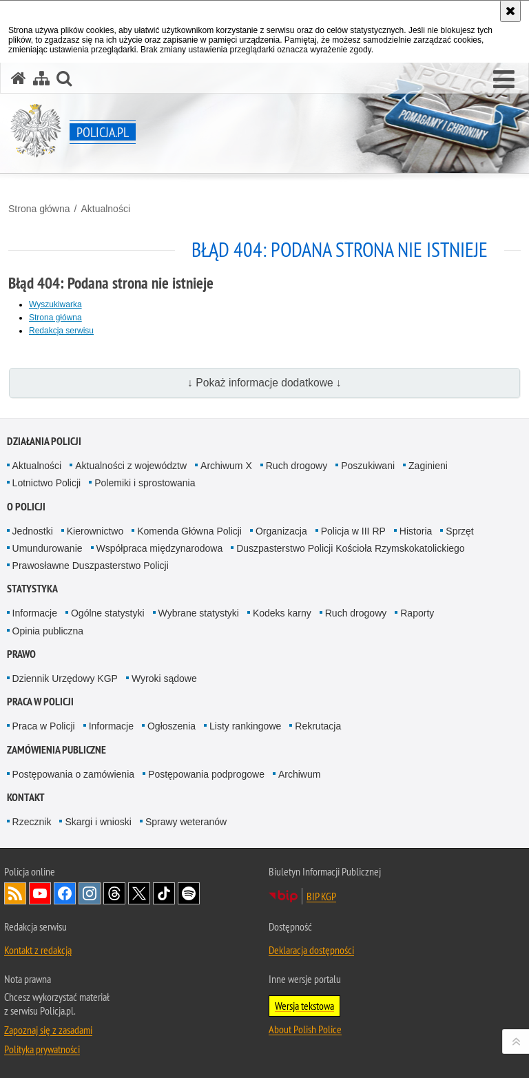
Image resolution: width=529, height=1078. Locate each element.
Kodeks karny (282, 613)
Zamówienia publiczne (56, 750)
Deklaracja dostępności (311, 950)
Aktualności (105, 208)
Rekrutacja (318, 726)
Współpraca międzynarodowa (159, 548)
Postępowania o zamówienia (73, 774)
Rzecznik (32, 821)
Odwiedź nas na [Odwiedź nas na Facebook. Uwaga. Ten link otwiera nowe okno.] (65, 893)
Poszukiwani (368, 465)
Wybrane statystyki (198, 613)
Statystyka (32, 588)
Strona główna (39, 208)
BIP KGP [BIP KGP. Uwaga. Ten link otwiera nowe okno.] (321, 896)
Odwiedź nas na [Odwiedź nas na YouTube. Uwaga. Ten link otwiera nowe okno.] (40, 893)
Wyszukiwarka (55, 304)
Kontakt (26, 797)
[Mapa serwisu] (41, 78)
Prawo (21, 654)
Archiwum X (226, 465)
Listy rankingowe (245, 726)
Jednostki (32, 531)
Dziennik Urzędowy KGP (65, 678)
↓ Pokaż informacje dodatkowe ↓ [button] (264, 382)
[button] (504, 79)
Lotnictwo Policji (46, 482)
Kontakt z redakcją (38, 950)
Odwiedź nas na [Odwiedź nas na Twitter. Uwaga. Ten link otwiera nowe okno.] (139, 893)
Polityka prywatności (42, 1049)
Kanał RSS (15, 893)
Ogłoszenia (171, 726)
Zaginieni (428, 465)
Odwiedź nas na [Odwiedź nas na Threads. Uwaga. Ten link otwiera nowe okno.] (114, 893)
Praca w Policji (40, 701)
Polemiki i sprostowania (144, 482)
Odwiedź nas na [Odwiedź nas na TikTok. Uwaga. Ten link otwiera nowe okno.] (164, 893)
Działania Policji (44, 441)
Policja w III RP (353, 531)
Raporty (417, 613)
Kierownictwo (95, 531)
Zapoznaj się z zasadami (48, 1030)
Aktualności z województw (131, 465)
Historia (416, 531)
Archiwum (299, 774)
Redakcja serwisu (61, 330)
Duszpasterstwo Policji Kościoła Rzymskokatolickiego (350, 548)
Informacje (34, 613)
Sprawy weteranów (186, 821)
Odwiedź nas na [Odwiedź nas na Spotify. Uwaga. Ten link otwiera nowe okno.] (189, 893)
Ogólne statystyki (108, 613)
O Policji (26, 506)
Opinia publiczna (48, 630)
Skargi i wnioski (98, 821)
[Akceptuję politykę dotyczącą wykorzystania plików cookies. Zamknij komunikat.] (510, 11)
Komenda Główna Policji (189, 531)
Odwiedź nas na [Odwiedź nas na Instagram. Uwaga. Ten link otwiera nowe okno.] (90, 893)
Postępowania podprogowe (206, 774)
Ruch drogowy (297, 465)
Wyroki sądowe (164, 678)
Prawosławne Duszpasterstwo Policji (90, 565)
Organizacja (281, 531)
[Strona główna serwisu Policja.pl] (18, 78)
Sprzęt (459, 531)
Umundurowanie (47, 548)
